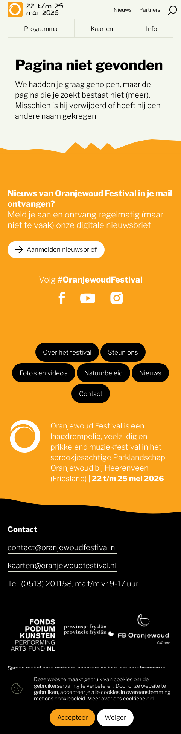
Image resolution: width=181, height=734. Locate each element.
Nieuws (123, 9)
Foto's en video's (44, 372)
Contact (90, 393)
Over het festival (67, 351)
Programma (41, 28)
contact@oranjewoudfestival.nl (62, 546)
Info (151, 28)
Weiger (115, 716)
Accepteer (72, 716)
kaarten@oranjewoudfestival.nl (62, 565)
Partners (149, 9)
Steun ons (123, 351)
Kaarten (102, 28)
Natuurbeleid (103, 372)
